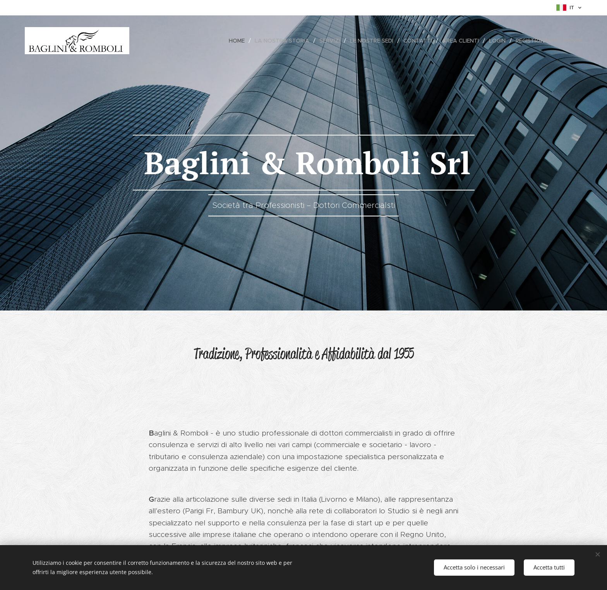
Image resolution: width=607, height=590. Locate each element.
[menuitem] (239, 40)
